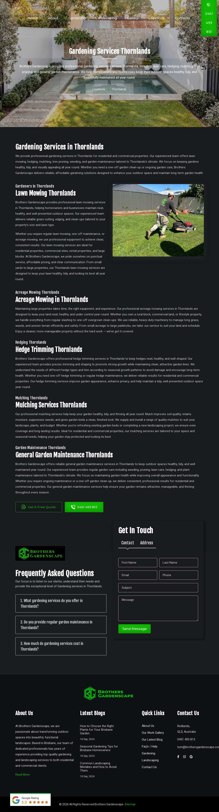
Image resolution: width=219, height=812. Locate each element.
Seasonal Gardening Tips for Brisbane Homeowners (99, 748)
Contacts (182, 18)
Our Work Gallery (153, 733)
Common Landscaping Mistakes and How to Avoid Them (98, 766)
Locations (156, 18)
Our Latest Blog (152, 739)
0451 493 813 (84, 507)
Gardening (76, 18)
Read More (22, 774)
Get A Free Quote (39, 507)
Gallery (132, 18)
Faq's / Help (149, 746)
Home (33, 18)
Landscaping (106, 18)
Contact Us (149, 767)
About (53, 18)
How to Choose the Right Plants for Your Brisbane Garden (97, 729)
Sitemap (130, 804)
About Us (148, 726)
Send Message (134, 629)
